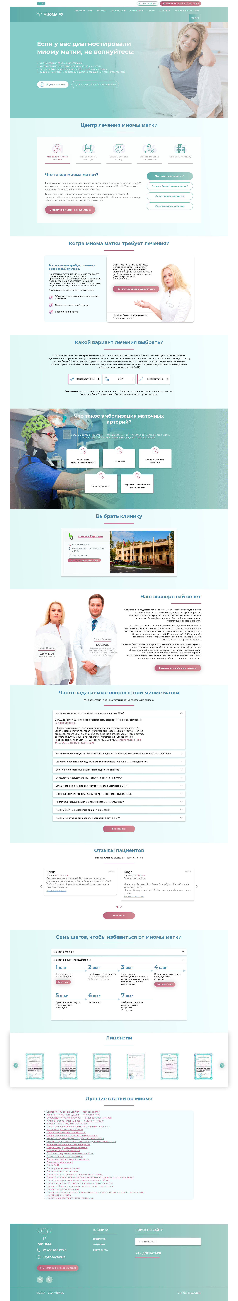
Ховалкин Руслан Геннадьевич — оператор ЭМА (73, 1114)
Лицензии (99, 1244)
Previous (41, 886)
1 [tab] (117, 907)
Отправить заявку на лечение (84, 560)
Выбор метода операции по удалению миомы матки (75, 1138)
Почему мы (117, 10)
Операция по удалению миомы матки (67, 1147)
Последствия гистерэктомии (62, 1171)
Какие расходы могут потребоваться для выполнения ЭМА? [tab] (90, 713)
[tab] (57, 152)
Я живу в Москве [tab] (64, 951)
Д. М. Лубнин (139, 875)
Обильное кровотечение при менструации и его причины (78, 1126)
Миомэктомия (155, 379)
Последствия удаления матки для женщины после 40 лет (78, 1180)
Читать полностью (56, 890)
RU (41, 3)
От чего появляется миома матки (65, 1156)
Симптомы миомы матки (169, 196)
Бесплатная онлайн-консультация (180, 3)
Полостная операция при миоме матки (68, 1159)
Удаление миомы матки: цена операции (68, 1144)
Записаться (63, 982)
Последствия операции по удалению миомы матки (74, 1174)
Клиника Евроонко (90, 536)
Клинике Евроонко (65, 722)
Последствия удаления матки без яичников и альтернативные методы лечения (90, 1177)
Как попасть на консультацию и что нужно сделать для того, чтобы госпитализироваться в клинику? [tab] (113, 753)
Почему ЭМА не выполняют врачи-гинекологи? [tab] (83, 810)
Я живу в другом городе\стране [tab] (72, 959)
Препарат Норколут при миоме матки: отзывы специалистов (80, 1186)
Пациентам (135, 10)
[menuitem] (79, 10)
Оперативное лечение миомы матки (66, 1132)
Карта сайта (100, 1250)
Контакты (165, 10)
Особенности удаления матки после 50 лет (70, 1153)
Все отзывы (119, 915)
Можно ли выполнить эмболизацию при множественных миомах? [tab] (94, 793)
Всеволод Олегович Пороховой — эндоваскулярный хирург (79, 1117)
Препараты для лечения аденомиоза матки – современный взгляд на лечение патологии (95, 1192)
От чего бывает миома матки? (170, 186)
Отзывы (150, 10)
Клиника (101, 10)
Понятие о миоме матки (60, 1162)
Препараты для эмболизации (63, 1189)
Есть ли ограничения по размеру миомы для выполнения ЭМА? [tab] (92, 785)
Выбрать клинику (147, 3)
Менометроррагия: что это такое (65, 1129)
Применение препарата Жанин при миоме (70, 1198)
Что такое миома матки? (170, 176)
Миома (78, 10)
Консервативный (86, 379)
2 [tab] (121, 907)
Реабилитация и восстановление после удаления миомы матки (81, 1141)
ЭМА (90, 10)
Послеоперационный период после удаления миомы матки (79, 1183)
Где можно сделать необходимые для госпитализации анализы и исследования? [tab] (102, 761)
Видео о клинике (55, 84)
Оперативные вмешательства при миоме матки (72, 1135)
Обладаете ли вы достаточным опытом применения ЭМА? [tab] (89, 777)
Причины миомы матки (59, 1195)
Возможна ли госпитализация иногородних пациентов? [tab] (88, 769)
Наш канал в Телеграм (187, 10)
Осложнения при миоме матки (63, 1150)
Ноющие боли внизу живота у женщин (68, 1123)
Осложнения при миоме (169, 206)
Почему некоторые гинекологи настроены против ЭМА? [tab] (88, 818)
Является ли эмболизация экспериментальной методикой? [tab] (90, 802)
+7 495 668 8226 (54, 1250)
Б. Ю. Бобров (61, 875)
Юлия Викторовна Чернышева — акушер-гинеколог (75, 1120)
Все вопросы (119, 829)
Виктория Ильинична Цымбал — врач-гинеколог (73, 1111)
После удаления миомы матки (63, 1168)
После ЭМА (53, 1165)
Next (196, 886)
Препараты (99, 1239)
